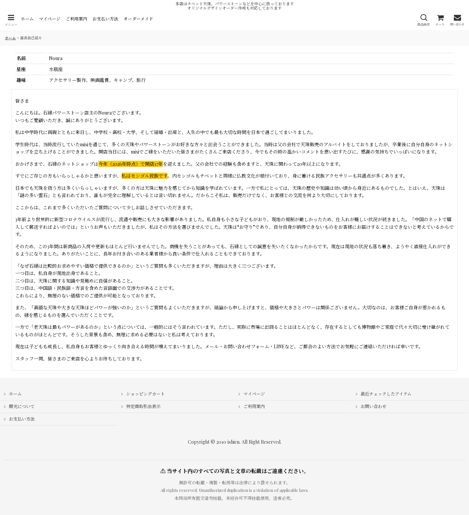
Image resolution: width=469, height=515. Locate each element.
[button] (10, 20)
